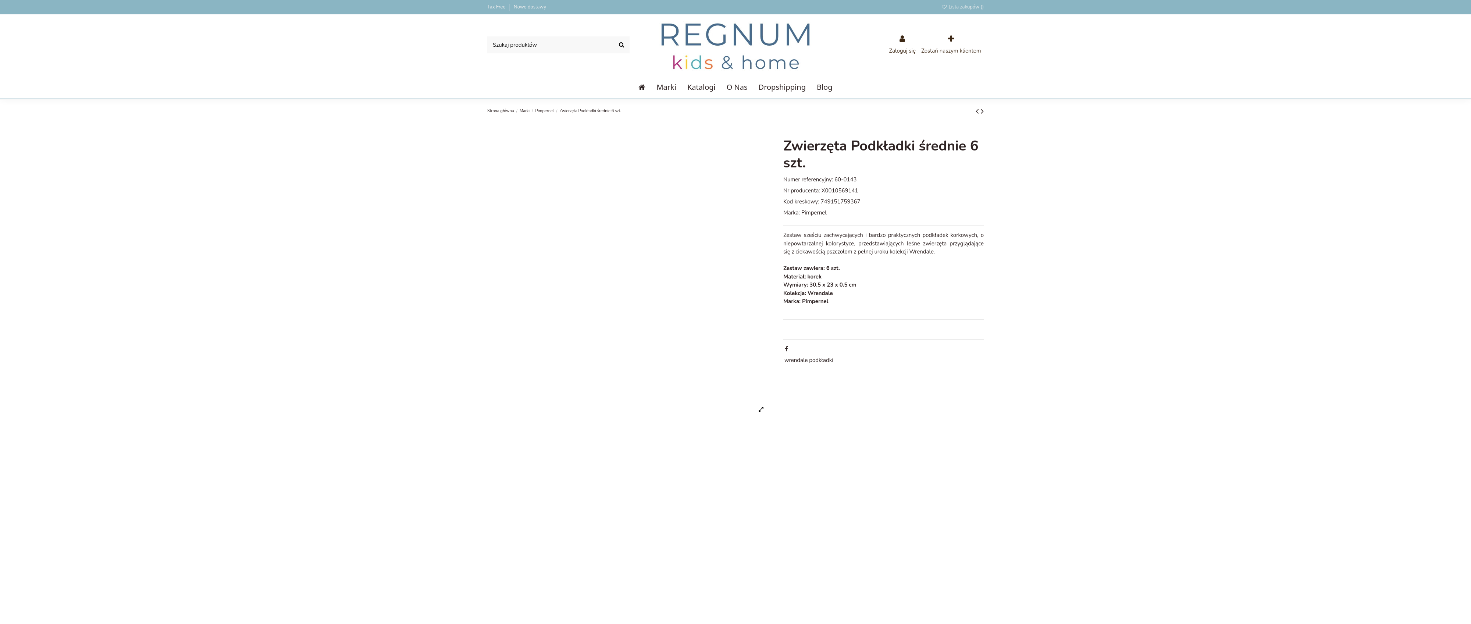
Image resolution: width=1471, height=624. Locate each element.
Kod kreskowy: (801, 201)
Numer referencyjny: (808, 179)
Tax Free (497, 7)
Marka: (791, 212)
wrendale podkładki (808, 360)
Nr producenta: (801, 190)
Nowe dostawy (530, 7)
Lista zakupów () (962, 7)
